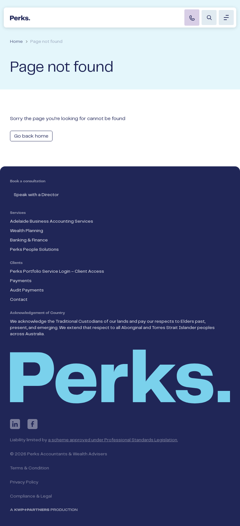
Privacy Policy (24, 482)
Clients (16, 263)
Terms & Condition (29, 468)
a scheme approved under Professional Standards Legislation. (113, 440)
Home (16, 41)
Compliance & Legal (31, 496)
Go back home (31, 136)
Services (18, 213)
